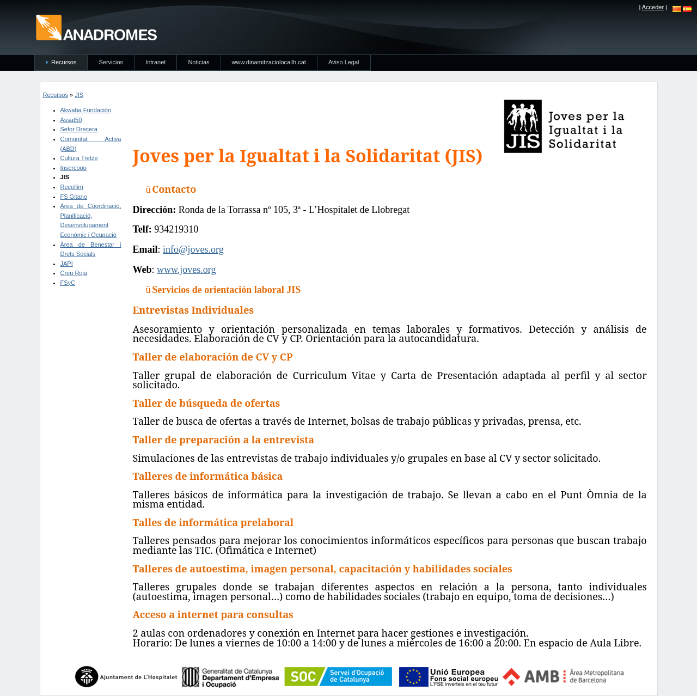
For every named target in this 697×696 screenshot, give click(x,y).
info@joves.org (193, 249)
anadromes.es (96, 27)
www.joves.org (186, 269)
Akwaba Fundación (86, 110)
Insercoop (73, 167)
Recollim (71, 187)
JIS (79, 94)
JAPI (66, 263)
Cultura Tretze (79, 158)
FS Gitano (74, 196)
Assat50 (71, 120)
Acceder (653, 7)
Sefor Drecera (78, 129)
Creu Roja (74, 273)
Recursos (55, 94)
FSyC (68, 282)
